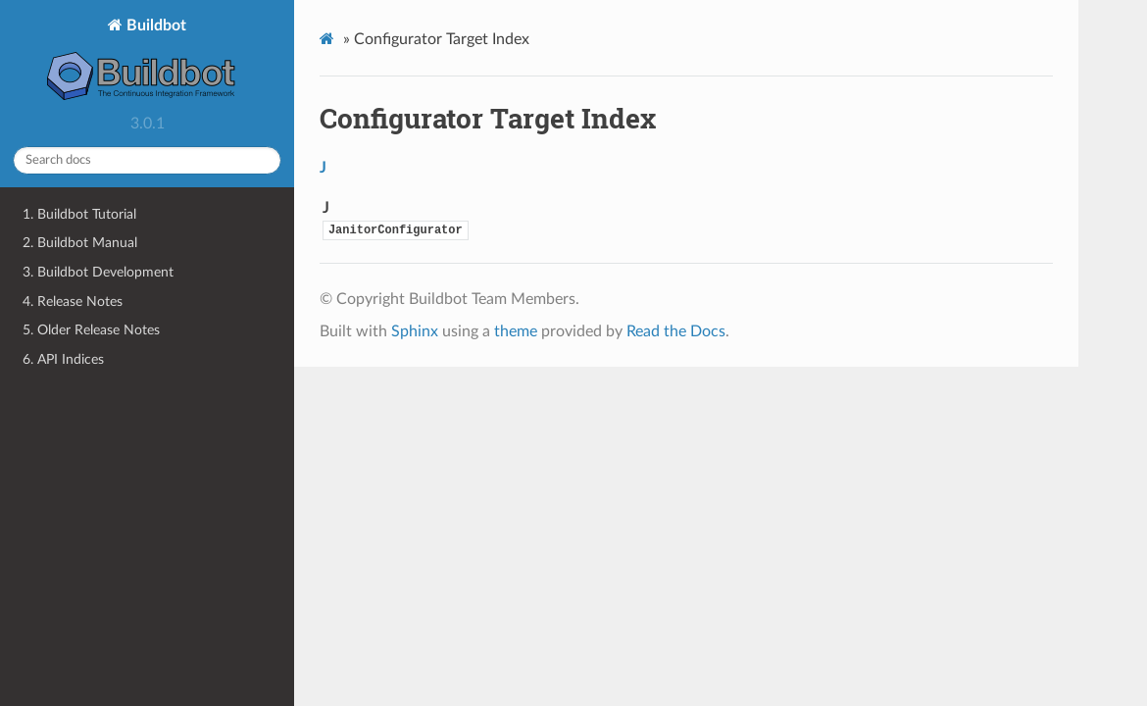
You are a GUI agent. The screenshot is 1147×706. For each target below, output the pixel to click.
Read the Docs (675, 331)
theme (515, 331)
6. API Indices (63, 359)
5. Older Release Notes (91, 330)
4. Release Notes (73, 301)
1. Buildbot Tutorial (79, 214)
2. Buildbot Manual (80, 242)
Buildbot (147, 61)
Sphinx (414, 331)
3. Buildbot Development (98, 272)
